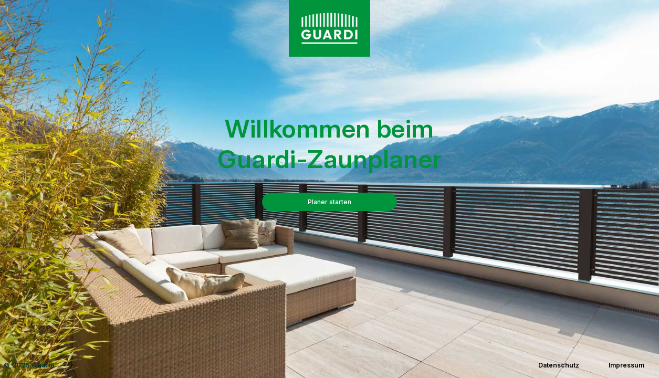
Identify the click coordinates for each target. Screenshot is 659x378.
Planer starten (329, 202)
